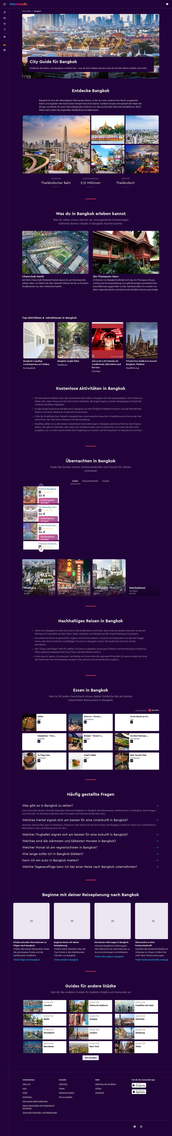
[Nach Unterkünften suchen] (4, 18)
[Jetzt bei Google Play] (139, 1085)
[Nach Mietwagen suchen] (4, 23)
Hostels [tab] (106, 481)
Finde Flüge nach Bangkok (27, 960)
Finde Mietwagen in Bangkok (109, 956)
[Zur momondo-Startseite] (18, 4)
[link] (48, 501)
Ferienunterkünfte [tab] (90, 481)
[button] (5, 4)
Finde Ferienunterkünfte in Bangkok (153, 960)
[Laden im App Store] (139, 1091)
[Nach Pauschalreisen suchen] (4, 29)
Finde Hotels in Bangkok (66, 960)
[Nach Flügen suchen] (4, 12)
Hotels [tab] (75, 481)
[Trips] (4, 37)
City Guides (26, 11)
